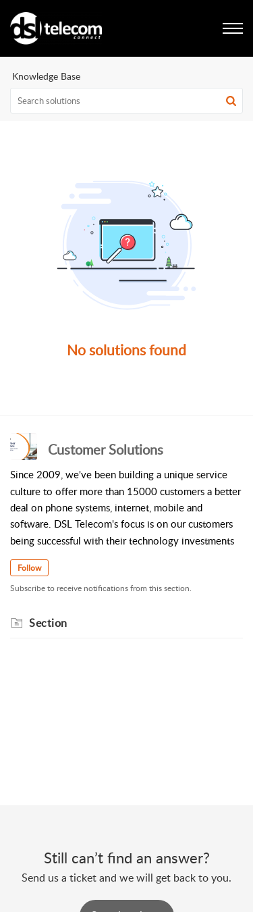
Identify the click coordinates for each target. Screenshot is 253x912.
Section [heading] (48, 622)
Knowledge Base (46, 76)
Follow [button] (29, 568)
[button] (231, 101)
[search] (126, 100)
